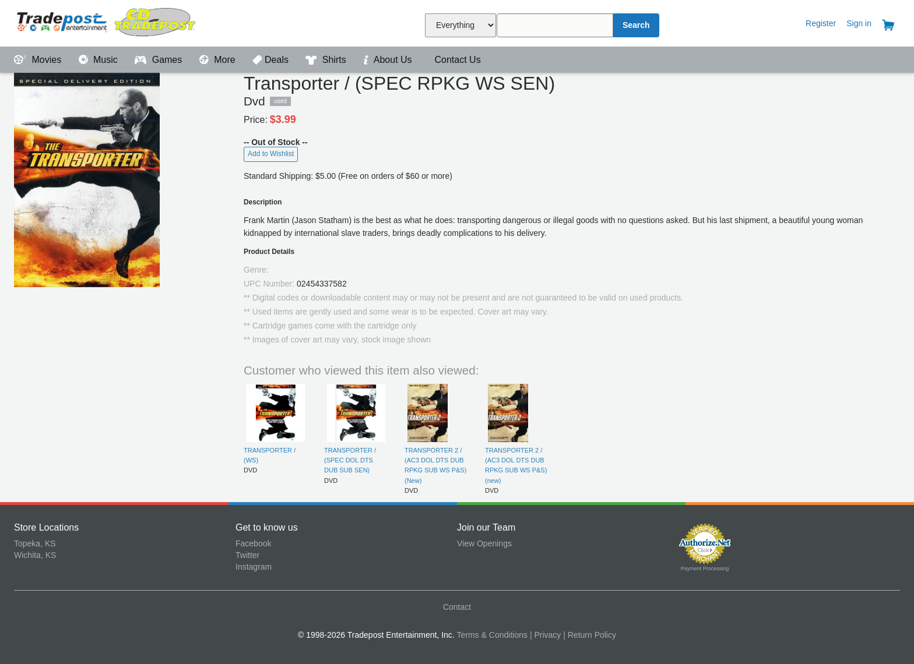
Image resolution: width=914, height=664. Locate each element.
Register (821, 23)
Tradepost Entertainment (124, 22)
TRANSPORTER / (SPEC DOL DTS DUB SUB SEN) (350, 460)
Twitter (247, 555)
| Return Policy (589, 635)
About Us (388, 60)
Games (159, 60)
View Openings (484, 543)
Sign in (858, 23)
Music (100, 60)
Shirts (327, 60)
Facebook (253, 543)
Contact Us (456, 60)
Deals (271, 60)
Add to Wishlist (271, 154)
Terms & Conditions (492, 635)
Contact (457, 607)
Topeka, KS (35, 543)
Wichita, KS (35, 555)
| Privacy (545, 635)
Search (636, 25)
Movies (39, 60)
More (218, 60)
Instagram (253, 566)
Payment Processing (705, 568)
